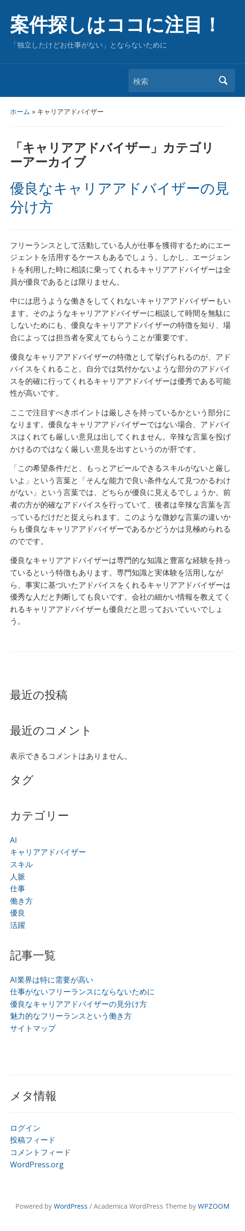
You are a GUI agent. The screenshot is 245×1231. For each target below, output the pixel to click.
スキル (21, 864)
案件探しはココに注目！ (116, 25)
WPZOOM (213, 1206)
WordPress (71, 1206)
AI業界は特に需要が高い (51, 979)
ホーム (20, 111)
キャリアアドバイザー (48, 852)
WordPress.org (37, 1164)
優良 (17, 912)
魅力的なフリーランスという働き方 (71, 1016)
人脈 (17, 876)
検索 (223, 80)
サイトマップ (33, 1028)
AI (13, 840)
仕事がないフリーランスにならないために (82, 991)
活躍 (17, 925)
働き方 (21, 901)
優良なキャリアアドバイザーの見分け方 (78, 1004)
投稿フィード (33, 1140)
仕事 (17, 888)
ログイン (25, 1128)
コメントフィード (40, 1152)
